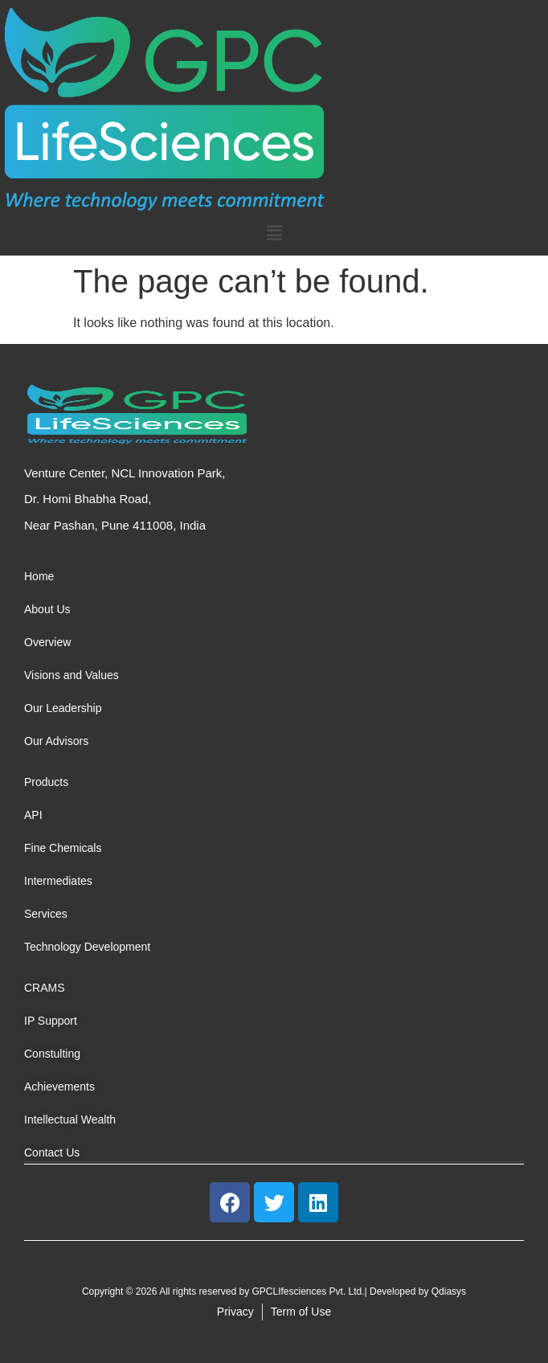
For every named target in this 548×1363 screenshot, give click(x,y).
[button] (274, 233)
